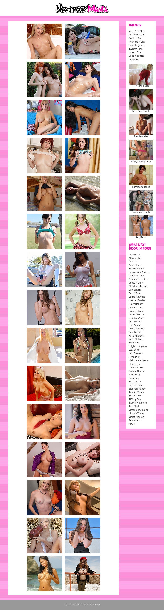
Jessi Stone (135, 325)
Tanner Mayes (136, 392)
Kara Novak (135, 332)
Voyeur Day (135, 52)
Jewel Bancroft (136, 329)
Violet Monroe (136, 417)
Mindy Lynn (135, 364)
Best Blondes (141, 126)
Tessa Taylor (135, 396)
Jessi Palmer (135, 321)
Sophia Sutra (136, 385)
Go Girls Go (135, 38)
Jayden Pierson (137, 314)
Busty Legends (136, 45)
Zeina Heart (135, 420)
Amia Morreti (135, 265)
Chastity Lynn (136, 283)
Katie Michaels (136, 336)
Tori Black (134, 406)
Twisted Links (136, 49)
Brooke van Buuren (139, 272)
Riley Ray (134, 378)
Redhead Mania (137, 42)
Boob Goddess (136, 56)
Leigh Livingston (138, 346)
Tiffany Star (135, 399)
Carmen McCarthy (138, 279)
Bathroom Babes (141, 177)
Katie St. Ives (136, 339)
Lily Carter (134, 357)
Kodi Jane (134, 343)
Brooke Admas (136, 268)
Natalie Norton (137, 371)
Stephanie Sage (137, 389)
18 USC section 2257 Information (82, 605)
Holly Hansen (136, 304)
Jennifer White (136, 318)
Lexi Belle (134, 350)
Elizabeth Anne (137, 297)
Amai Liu (133, 261)
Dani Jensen (135, 290)
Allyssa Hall (135, 258)
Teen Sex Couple (141, 101)
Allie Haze (134, 254)
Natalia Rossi (136, 367)
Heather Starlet (137, 300)
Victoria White (136, 413)
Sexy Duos (141, 227)
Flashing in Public (141, 202)
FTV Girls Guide (141, 76)
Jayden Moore (136, 311)
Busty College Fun (141, 152)
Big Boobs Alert (137, 35)
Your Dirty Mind (137, 31)
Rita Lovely (135, 382)
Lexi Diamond (136, 353)
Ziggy (132, 424)
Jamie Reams (136, 307)
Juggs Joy (134, 59)
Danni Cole (135, 293)
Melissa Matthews (138, 360)
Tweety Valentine (138, 403)
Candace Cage (136, 276)
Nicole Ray (134, 374)
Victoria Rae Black (138, 410)
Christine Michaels (138, 286)
